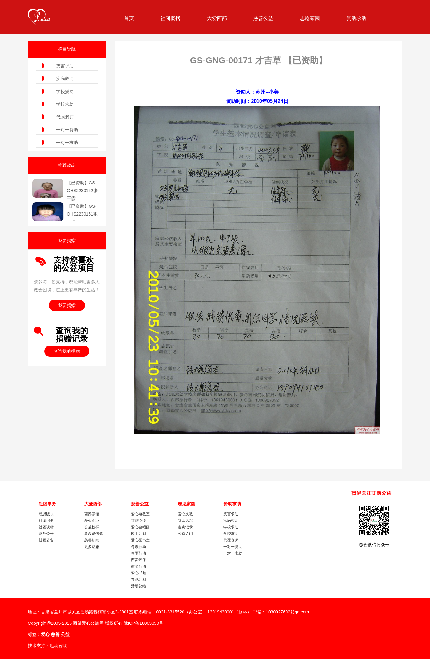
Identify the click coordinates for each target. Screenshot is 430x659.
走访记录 (185, 527)
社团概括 (170, 18)
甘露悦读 (138, 520)
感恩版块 (46, 514)
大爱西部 (217, 18)
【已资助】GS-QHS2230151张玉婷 (82, 214)
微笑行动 (138, 566)
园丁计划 (138, 533)
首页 (129, 18)
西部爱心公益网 (88, 623)
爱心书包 (138, 573)
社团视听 (46, 527)
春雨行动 (138, 553)
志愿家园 (310, 18)
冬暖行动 (138, 547)
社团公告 (46, 540)
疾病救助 (65, 78)
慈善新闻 (91, 540)
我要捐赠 (67, 305)
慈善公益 (263, 18)
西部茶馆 (91, 514)
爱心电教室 (140, 514)
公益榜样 (91, 527)
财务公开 (46, 533)
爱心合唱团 (140, 527)
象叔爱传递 (93, 533)
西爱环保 (138, 560)
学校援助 (65, 91)
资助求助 (356, 18)
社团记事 (46, 520)
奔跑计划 (138, 579)
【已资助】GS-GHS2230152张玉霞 (82, 190)
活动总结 (138, 586)
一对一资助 (67, 129)
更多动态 (91, 547)
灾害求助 (65, 65)
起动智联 (58, 645)
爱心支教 (185, 514)
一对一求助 (67, 142)
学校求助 (65, 104)
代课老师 (65, 116)
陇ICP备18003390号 (144, 623)
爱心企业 (91, 520)
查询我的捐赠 (67, 351)
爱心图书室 (140, 540)
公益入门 (185, 533)
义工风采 (185, 520)
